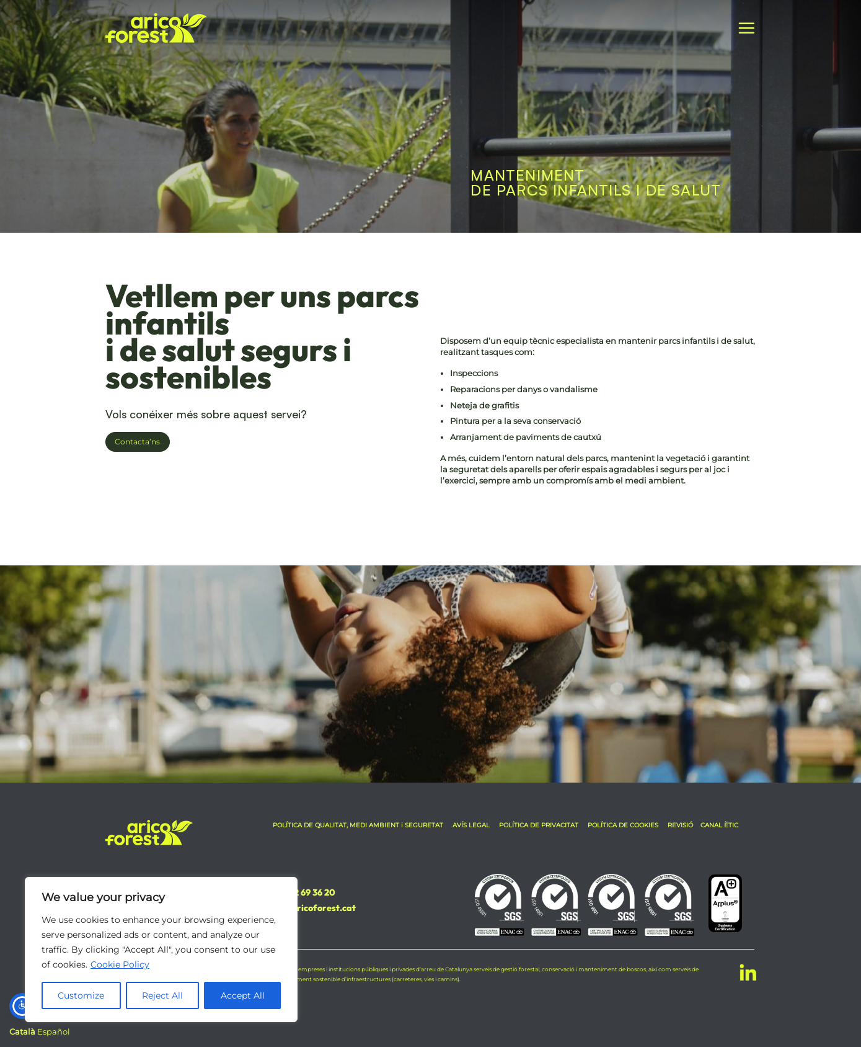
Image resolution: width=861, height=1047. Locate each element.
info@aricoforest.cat (312, 908)
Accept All (243, 995)
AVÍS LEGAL (471, 825)
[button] (746, 28)
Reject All (162, 995)
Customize (81, 995)
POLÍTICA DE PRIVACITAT (538, 825)
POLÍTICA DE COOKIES (623, 825)
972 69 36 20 (308, 892)
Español (53, 1031)
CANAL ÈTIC (719, 825)
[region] (161, 949)
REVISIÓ (680, 825)
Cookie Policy (120, 964)
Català (22, 1031)
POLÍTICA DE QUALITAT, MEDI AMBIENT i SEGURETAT (359, 825)
